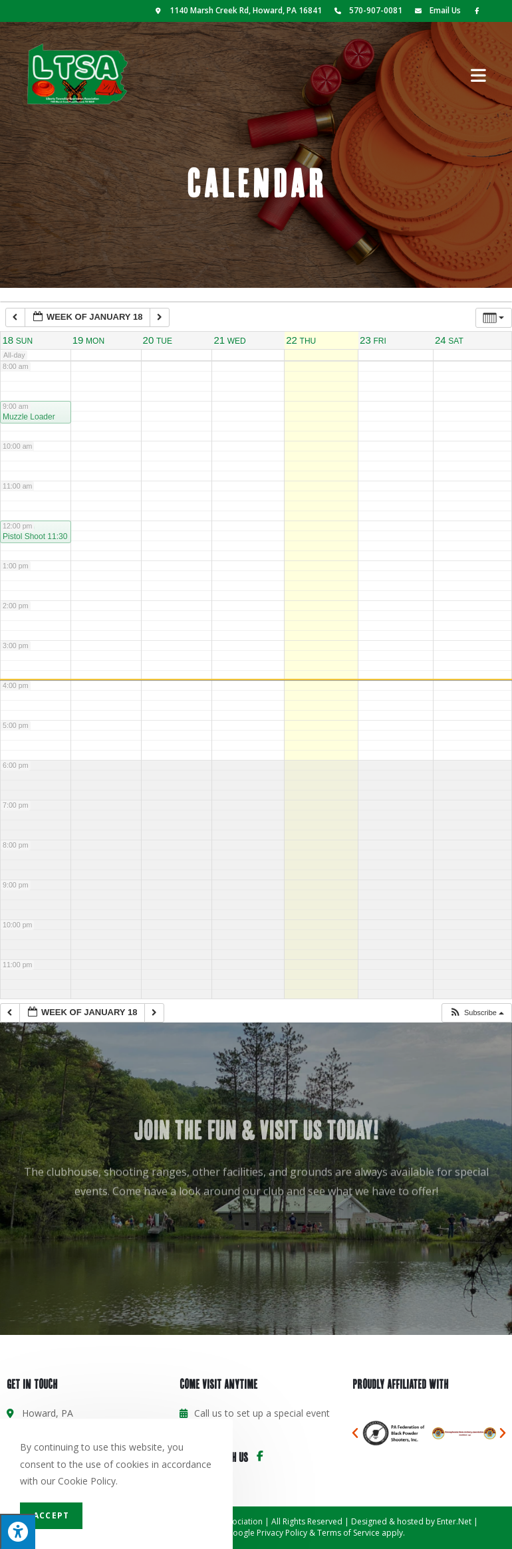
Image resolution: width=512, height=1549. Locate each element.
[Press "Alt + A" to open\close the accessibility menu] (17, 1531)
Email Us (436, 10)
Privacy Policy (282, 1532)
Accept (51, 1515)
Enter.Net (454, 1521)
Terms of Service (348, 1532)
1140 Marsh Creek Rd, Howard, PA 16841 (237, 10)
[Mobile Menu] (479, 74)
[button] (476, 1013)
